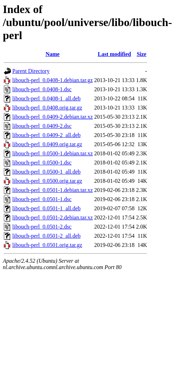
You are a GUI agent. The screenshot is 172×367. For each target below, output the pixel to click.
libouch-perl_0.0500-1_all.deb (46, 172)
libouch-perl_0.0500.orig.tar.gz (47, 181)
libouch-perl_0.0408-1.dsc (42, 89)
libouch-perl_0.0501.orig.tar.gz (47, 245)
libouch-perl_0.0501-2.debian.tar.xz (52, 217)
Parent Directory (30, 71)
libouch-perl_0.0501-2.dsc (42, 227)
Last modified (114, 54)
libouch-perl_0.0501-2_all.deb (46, 236)
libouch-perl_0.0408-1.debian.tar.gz (52, 80)
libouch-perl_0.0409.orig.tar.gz (47, 144)
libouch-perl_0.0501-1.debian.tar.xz (52, 190)
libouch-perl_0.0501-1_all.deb (46, 208)
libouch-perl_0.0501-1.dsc (42, 199)
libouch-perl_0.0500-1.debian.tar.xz (52, 153)
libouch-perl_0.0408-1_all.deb (46, 98)
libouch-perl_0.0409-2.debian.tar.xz (52, 117)
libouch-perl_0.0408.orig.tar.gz (47, 108)
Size (141, 54)
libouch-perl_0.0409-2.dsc (42, 126)
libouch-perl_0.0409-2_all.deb (46, 135)
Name (53, 54)
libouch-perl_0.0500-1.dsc (42, 163)
